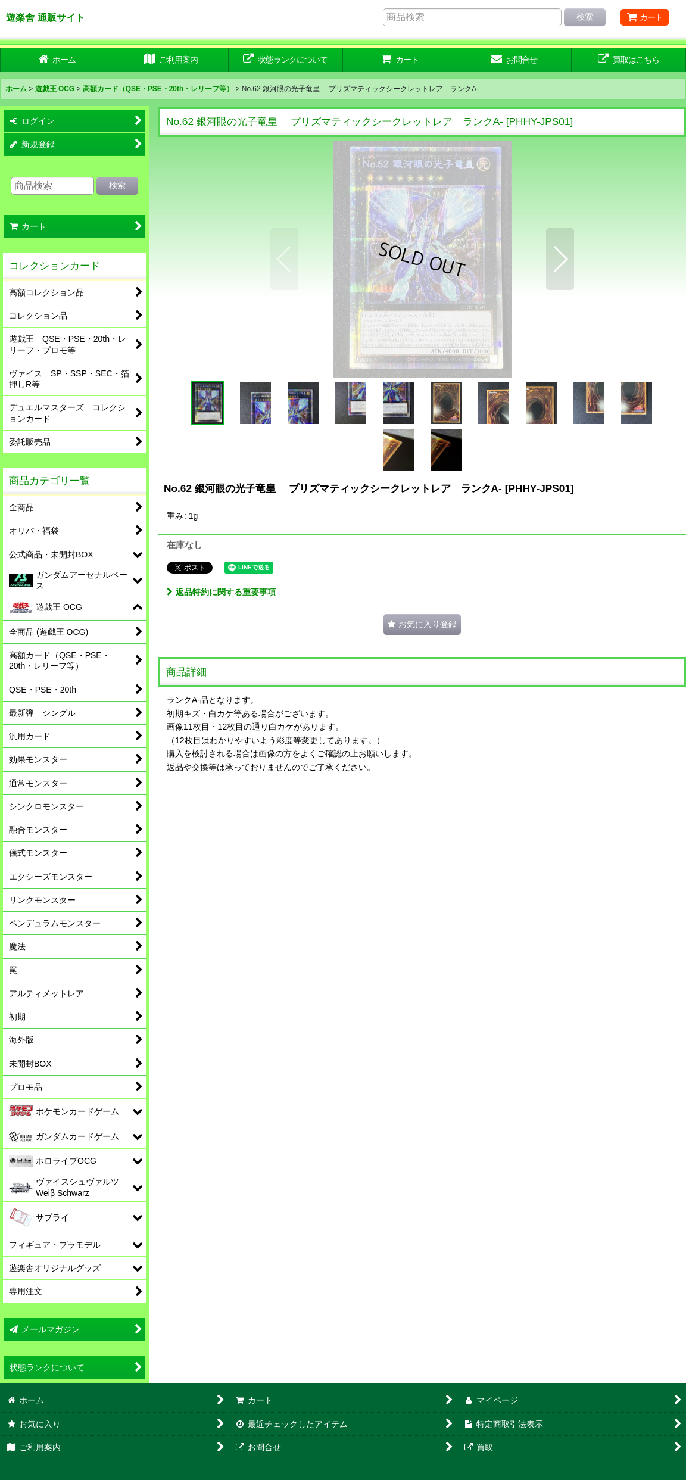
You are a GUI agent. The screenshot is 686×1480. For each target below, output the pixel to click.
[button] (284, 259)
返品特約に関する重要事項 (221, 592)
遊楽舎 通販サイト (45, 17)
